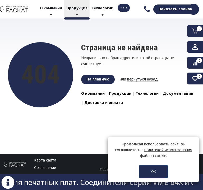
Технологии (102, 8)
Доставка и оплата (103, 102)
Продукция (76, 8)
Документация (178, 93)
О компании (51, 8)
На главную (97, 79)
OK (153, 171)
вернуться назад (142, 79)
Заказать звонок (175, 8)
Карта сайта (45, 160)
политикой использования (168, 149)
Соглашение (45, 167)
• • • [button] (123, 7)
